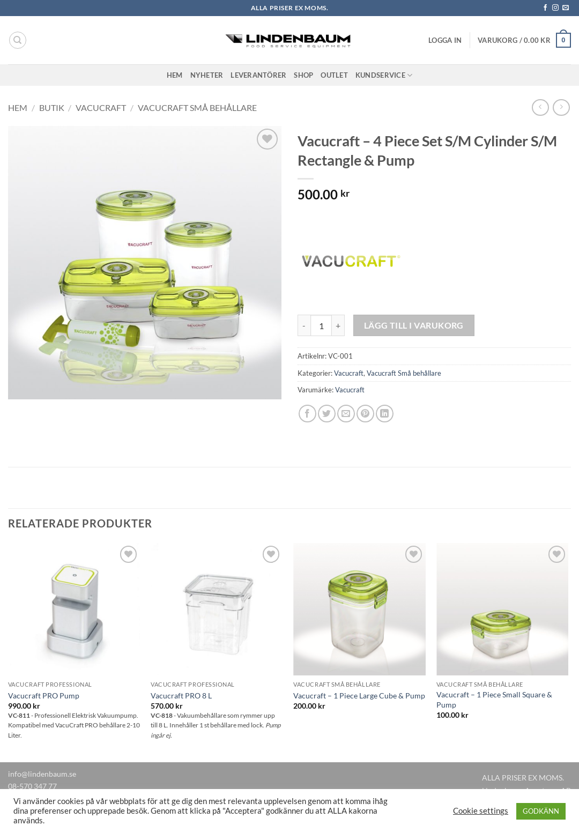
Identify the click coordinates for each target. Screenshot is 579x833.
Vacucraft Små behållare (197, 107)
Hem (175, 75)
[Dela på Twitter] (327, 413)
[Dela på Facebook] (307, 413)
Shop (303, 75)
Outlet (334, 75)
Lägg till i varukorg (414, 325)
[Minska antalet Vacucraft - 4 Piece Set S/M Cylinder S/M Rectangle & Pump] (304, 325)
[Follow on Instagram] (555, 8)
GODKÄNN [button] (541, 811)
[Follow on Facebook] (545, 8)
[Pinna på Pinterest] (365, 413)
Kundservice (383, 75)
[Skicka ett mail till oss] (565, 8)
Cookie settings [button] (480, 810)
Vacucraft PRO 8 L (181, 695)
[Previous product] (561, 107)
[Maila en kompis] (346, 413)
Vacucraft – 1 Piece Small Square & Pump (494, 699)
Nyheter (207, 75)
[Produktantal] (321, 325)
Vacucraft (101, 107)
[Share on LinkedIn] (385, 413)
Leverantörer (258, 75)
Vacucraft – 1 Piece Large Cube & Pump (359, 695)
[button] (445, 40)
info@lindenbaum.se (42, 773)
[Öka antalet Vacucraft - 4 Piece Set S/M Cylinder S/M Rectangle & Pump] (338, 325)
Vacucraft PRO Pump (43, 695)
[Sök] (17, 40)
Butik (51, 107)
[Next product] (540, 107)
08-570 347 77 (32, 786)
